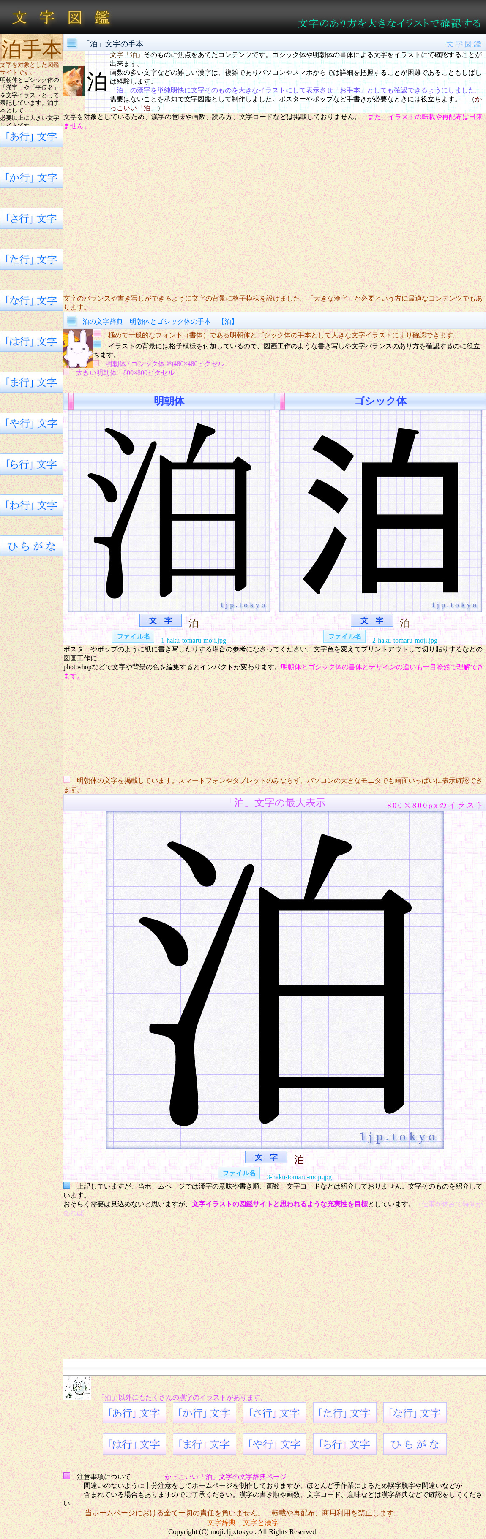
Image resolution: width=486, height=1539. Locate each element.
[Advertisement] (274, 212)
